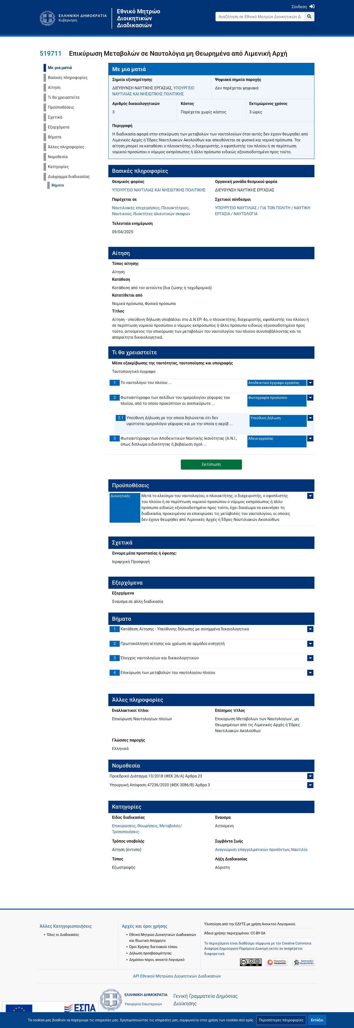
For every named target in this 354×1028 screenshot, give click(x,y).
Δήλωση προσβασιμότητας (150, 953)
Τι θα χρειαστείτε (64, 97)
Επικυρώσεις (124, 825)
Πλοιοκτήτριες (175, 208)
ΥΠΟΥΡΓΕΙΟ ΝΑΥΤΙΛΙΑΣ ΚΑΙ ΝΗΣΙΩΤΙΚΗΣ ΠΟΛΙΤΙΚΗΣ (159, 190)
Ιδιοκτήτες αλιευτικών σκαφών (161, 213)
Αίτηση (54, 87)
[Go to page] (309, 16)
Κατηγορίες (58, 166)
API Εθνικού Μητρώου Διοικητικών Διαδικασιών (177, 976)
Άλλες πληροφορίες (66, 147)
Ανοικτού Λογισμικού (278, 924)
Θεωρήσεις (147, 825)
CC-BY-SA (258, 933)
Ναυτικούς (121, 213)
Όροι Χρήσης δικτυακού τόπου (153, 947)
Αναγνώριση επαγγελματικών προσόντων (252, 849)
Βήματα (54, 137)
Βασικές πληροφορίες (68, 77)
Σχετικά (55, 117)
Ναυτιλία (299, 849)
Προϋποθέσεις (61, 107)
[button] (281, 1020)
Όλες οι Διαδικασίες (63, 935)
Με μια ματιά (60, 67)
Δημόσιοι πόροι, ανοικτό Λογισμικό (157, 960)
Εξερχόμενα (59, 127)
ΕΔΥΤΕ (240, 924)
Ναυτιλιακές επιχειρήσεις (136, 208)
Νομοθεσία (58, 156)
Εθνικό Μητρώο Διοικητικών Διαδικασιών (138, 18)
